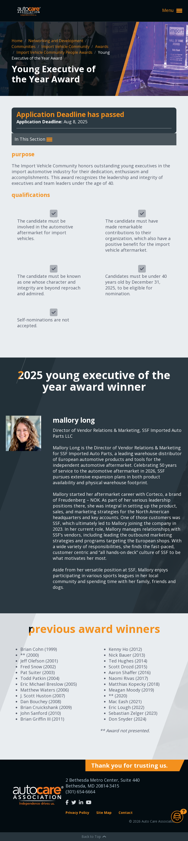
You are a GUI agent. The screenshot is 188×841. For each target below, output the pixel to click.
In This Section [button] (33, 139)
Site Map (104, 812)
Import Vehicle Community (65, 46)
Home (17, 40)
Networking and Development (56, 40)
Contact (126, 812)
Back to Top (94, 836)
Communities (24, 46)
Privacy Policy (77, 812)
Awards (101, 46)
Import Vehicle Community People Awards (54, 52)
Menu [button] (172, 10)
